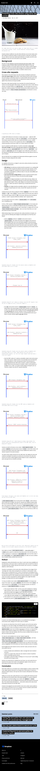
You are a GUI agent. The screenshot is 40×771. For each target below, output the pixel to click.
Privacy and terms (6, 758)
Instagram (22, 755)
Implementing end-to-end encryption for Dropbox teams (17, 732)
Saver (4, 625)
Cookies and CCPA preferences (8, 763)
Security (4, 698)
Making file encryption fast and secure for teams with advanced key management (17, 719)
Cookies (10, 698)
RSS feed (22, 758)
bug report (22, 629)
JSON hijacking (32, 147)
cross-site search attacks (21, 147)
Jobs (3, 755)
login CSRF (21, 314)
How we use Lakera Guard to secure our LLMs (19, 725)
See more (36, 713)
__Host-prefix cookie (28, 550)
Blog (21, 763)
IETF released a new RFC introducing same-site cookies (19, 63)
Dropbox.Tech (4, 2)
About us (4, 750)
